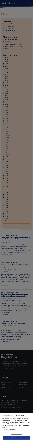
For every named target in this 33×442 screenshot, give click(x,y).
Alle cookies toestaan (16, 437)
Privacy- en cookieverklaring (9, 429)
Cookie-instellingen (16, 434)
